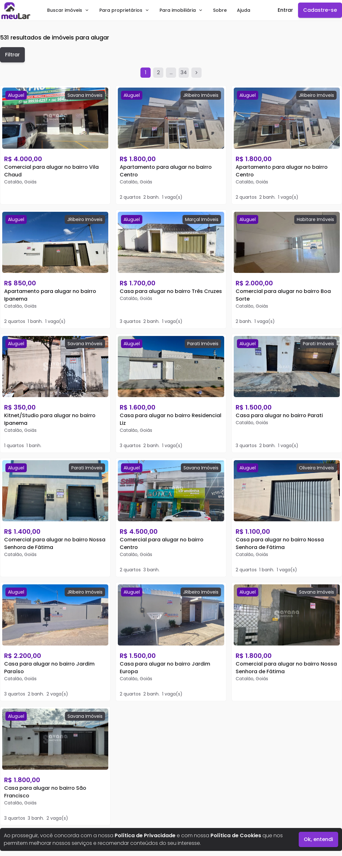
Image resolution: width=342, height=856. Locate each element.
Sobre (220, 10)
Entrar (285, 10)
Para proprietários (124, 10)
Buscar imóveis (68, 10)
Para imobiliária (181, 10)
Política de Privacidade (145, 835)
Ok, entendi (318, 839)
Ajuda (243, 10)
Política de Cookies (235, 835)
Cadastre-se (320, 10)
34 (184, 72)
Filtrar (12, 54)
